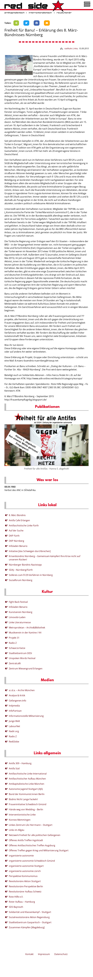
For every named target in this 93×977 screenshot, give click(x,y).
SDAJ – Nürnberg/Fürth (21, 569)
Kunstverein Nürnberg (20, 612)
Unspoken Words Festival (22, 658)
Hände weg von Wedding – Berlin (26, 809)
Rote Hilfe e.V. (16, 896)
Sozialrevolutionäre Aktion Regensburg (29, 917)
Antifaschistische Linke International (28, 773)
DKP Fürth (14, 535)
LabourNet (14, 726)
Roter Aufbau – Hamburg (22, 901)
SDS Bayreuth (16, 906)
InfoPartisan (15, 710)
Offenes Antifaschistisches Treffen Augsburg (32, 845)
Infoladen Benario (18, 546)
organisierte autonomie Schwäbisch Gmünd (32, 860)
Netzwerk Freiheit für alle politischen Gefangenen (34, 835)
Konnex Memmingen (19, 819)
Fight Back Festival (18, 601)
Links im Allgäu (16, 829)
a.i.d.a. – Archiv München (22, 690)
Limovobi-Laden (17, 617)
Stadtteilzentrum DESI (20, 653)
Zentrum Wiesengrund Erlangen (25, 668)
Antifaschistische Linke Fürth (24, 525)
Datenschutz (61, 954)
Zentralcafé (15, 663)
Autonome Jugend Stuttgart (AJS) (26, 788)
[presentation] (7, 441)
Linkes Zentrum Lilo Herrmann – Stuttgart (30, 824)
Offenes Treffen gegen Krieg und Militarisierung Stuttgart (38, 850)
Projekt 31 (14, 637)
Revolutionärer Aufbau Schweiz (25, 891)
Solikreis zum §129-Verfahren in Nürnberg (31, 575)
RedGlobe (14, 741)
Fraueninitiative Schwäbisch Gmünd (27, 804)
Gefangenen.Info (17, 700)
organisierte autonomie (21, 855)
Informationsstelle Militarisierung (26, 715)
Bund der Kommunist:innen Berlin (26, 794)
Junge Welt (14, 721)
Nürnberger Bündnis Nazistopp (25, 564)
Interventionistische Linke (22, 814)
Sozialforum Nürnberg (20, 580)
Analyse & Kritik (17, 695)
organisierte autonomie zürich (25, 871)
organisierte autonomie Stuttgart (26, 865)
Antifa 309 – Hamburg (20, 763)
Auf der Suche (16, 530)
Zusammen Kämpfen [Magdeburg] (27, 927)
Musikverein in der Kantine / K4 (25, 632)
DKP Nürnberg (16, 540)
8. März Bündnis (17, 515)
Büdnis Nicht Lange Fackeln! (23, 799)
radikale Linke (70, 48)
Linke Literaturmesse (20, 622)
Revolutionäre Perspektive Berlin (26, 886)
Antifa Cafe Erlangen (19, 520)
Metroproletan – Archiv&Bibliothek (27, 627)
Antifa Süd (14, 768)
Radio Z (13, 642)
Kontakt (29, 954)
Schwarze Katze (17, 648)
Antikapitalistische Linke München (26, 783)
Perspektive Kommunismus (23, 876)
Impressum (44, 954)
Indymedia (14, 705)
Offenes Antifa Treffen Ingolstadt (26, 840)
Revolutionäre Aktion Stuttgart (25, 881)
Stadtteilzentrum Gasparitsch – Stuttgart (30, 922)
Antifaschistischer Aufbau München (27, 778)
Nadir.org (14, 731)
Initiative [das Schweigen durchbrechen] (30, 551)
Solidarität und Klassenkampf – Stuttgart (30, 912)
